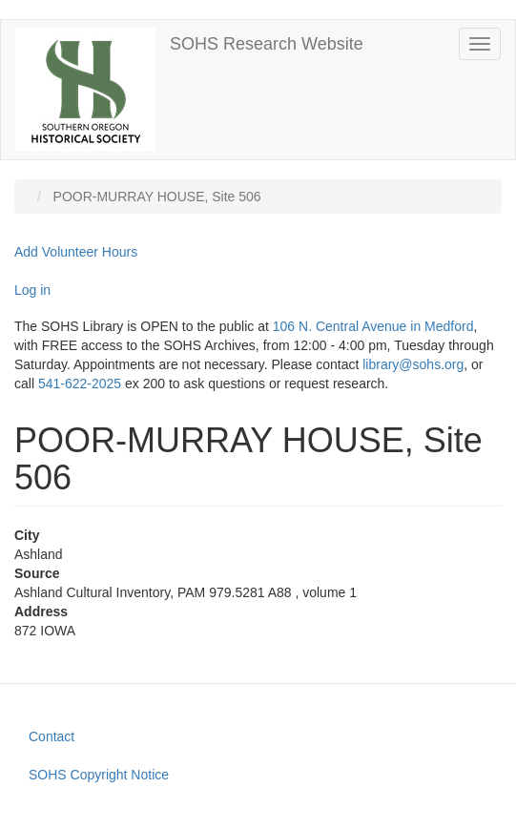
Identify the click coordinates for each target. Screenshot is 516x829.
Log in (32, 290)
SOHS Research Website (266, 43)
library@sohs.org (413, 364)
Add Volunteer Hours (75, 251)
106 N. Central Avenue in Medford (373, 326)
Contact (51, 736)
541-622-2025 (79, 383)
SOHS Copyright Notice (99, 774)
